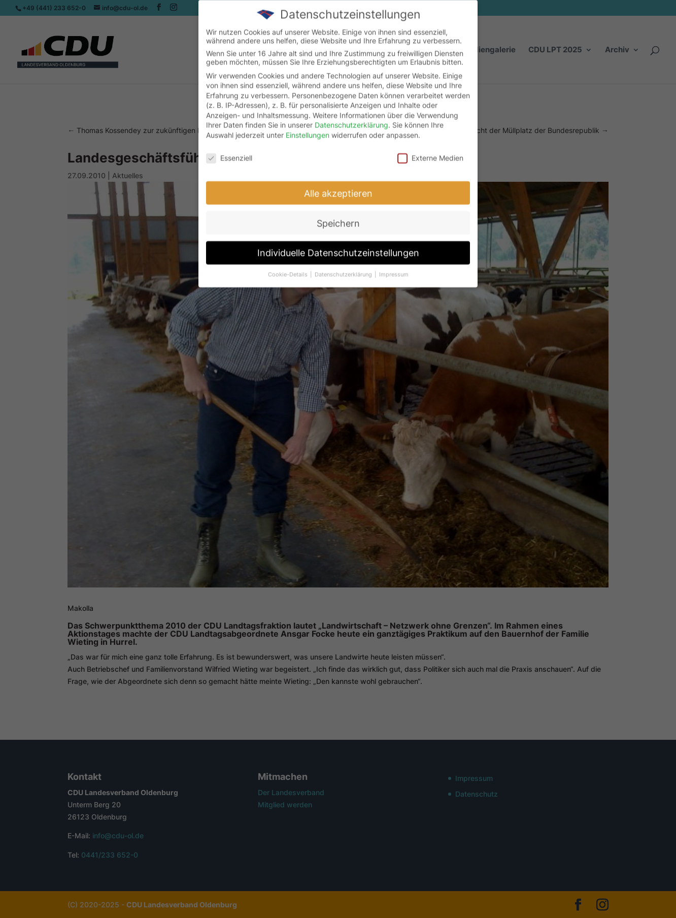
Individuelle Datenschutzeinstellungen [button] (338, 247)
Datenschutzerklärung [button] (344, 269)
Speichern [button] (338, 217)
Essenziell (229, 151)
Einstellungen (307, 129)
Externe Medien (430, 151)
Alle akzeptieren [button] (338, 187)
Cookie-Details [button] (288, 269)
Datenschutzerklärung (351, 119)
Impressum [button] (394, 269)
